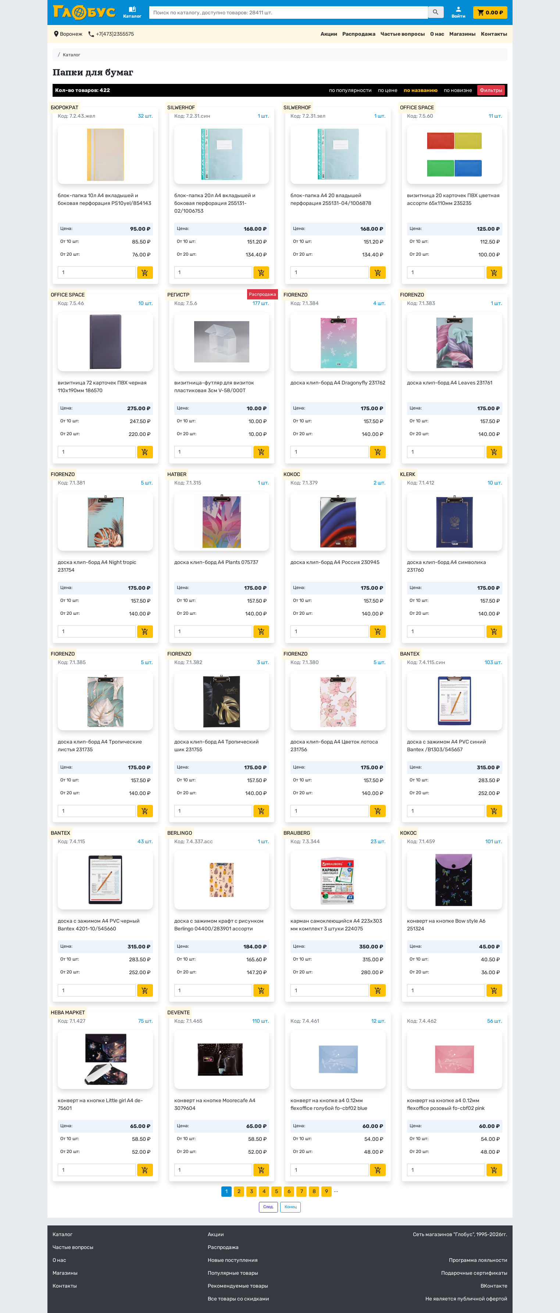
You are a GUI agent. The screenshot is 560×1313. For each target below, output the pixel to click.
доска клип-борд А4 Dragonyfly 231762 (337, 383)
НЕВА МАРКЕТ (68, 1012)
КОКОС (291, 474)
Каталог (71, 54)
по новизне (458, 90)
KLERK (407, 474)
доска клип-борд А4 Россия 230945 (334, 562)
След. (268, 1206)
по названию (421, 90)
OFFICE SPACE (417, 107)
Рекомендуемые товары (238, 1286)
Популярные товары (233, 1273)
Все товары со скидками (238, 1299)
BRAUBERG (296, 833)
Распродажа (358, 34)
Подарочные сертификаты (474, 1273)
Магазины (462, 34)
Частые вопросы (403, 34)
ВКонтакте (494, 1286)
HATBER (176, 474)
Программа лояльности (478, 1260)
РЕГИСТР (178, 295)
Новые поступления (233, 1260)
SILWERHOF (181, 107)
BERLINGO (179, 833)
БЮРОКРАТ (64, 107)
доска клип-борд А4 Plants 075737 (216, 562)
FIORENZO (295, 295)
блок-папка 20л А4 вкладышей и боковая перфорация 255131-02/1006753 (215, 203)
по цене (387, 90)
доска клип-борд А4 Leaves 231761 (449, 383)
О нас (437, 34)
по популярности (350, 90)
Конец (291, 1206)
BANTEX (410, 654)
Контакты (494, 34)
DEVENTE (178, 1012)
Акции (329, 34)
